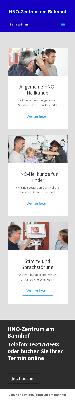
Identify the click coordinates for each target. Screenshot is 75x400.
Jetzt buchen (24, 378)
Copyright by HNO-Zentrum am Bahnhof (37, 395)
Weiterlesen (37, 116)
